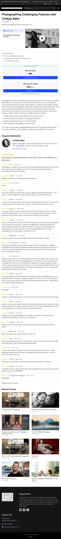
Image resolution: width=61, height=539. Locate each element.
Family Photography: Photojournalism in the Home (45, 479)
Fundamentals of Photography (11, 409)
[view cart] (57, 1)
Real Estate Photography (9, 479)
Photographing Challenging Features (11, 36)
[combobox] (39, 8)
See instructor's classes (19, 149)
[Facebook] (24, 509)
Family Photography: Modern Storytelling (44, 409)
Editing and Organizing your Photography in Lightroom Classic (15, 433)
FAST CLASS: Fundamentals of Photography (15, 456)
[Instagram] (27, 509)
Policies (30, 537)
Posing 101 (35, 456)
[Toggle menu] (58, 8)
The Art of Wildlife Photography (41, 432)
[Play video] (42, 38)
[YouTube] (20, 509)
